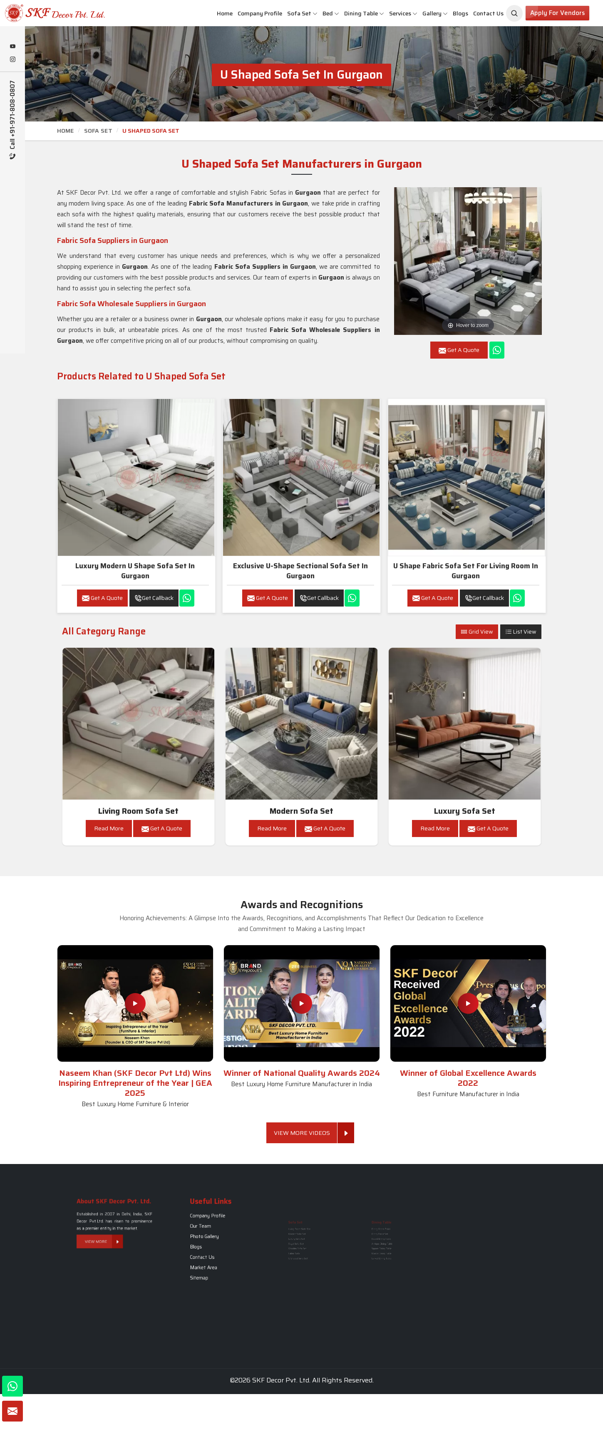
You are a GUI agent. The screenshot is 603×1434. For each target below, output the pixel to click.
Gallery (435, 13)
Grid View (477, 631)
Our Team (211, 1234)
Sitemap (210, 1255)
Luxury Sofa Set (464, 811)
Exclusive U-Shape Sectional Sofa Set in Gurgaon (300, 571)
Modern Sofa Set (301, 811)
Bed (331, 13)
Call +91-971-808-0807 (12, 119)
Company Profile (260, 13)
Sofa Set (302, 13)
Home (225, 13)
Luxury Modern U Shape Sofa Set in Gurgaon (135, 571)
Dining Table (364, 13)
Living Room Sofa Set (138, 811)
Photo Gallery (212, 1239)
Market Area (212, 1251)
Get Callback (154, 597)
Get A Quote (102, 597)
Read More (109, 828)
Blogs (460, 13)
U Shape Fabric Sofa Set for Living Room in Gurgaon (465, 571)
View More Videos (305, 1132)
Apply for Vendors (557, 13)
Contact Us (488, 13)
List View (520, 631)
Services (403, 13)
